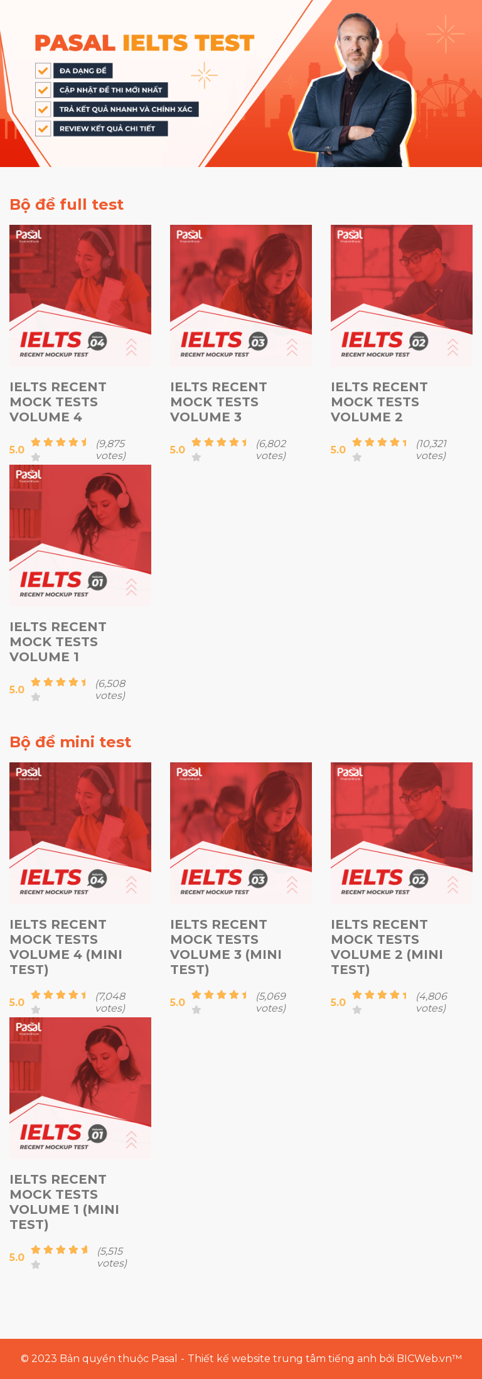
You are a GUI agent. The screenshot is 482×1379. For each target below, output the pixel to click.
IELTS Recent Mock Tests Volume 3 (218, 402)
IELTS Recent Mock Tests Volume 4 (58, 402)
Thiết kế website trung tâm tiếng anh (282, 1359)
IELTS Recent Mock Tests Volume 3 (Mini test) (226, 947)
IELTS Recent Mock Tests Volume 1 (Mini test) (64, 1202)
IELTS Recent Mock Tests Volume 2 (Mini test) (387, 947)
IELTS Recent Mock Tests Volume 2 (379, 402)
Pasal (164, 1359)
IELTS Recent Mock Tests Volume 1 (58, 641)
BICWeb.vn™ (429, 1359)
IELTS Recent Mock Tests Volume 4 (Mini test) (65, 947)
